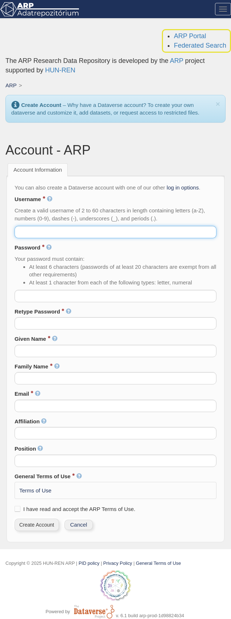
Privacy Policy (117, 563)
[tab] (38, 169)
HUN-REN (60, 70)
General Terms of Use (48, 476)
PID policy (89, 563)
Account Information (37, 170)
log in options (183, 187)
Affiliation (31, 421)
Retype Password (43, 311)
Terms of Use (35, 490)
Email (27, 394)
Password (33, 247)
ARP (176, 60)
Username (33, 199)
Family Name (37, 366)
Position (29, 449)
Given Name (36, 339)
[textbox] (115, 232)
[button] (37, 525)
